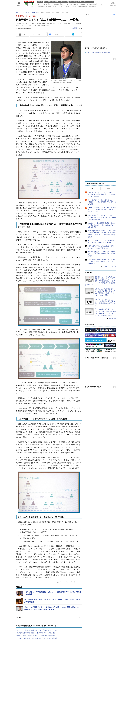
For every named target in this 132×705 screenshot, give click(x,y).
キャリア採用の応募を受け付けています (98, 81)
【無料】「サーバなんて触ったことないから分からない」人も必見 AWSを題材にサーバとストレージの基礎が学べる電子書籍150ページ (100, 310)
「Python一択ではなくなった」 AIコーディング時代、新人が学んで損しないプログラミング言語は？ (101, 223)
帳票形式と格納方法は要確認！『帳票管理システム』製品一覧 (36, 662)
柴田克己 (74, 57)
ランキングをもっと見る (109, 295)
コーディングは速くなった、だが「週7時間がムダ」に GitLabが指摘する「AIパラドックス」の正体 (102, 238)
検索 (114, 43)
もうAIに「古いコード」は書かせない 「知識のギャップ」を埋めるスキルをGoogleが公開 (102, 231)
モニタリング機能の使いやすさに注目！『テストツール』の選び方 (37, 667)
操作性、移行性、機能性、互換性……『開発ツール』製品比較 (36, 664)
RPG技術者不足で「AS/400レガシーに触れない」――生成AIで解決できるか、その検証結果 (101, 282)
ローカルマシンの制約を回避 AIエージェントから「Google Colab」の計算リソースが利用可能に (101, 290)
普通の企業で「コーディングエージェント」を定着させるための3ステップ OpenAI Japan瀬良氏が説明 (102, 246)
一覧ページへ (112, 347)
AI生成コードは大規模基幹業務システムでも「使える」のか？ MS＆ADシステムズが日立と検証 (101, 254)
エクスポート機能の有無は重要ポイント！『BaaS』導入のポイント (37, 659)
